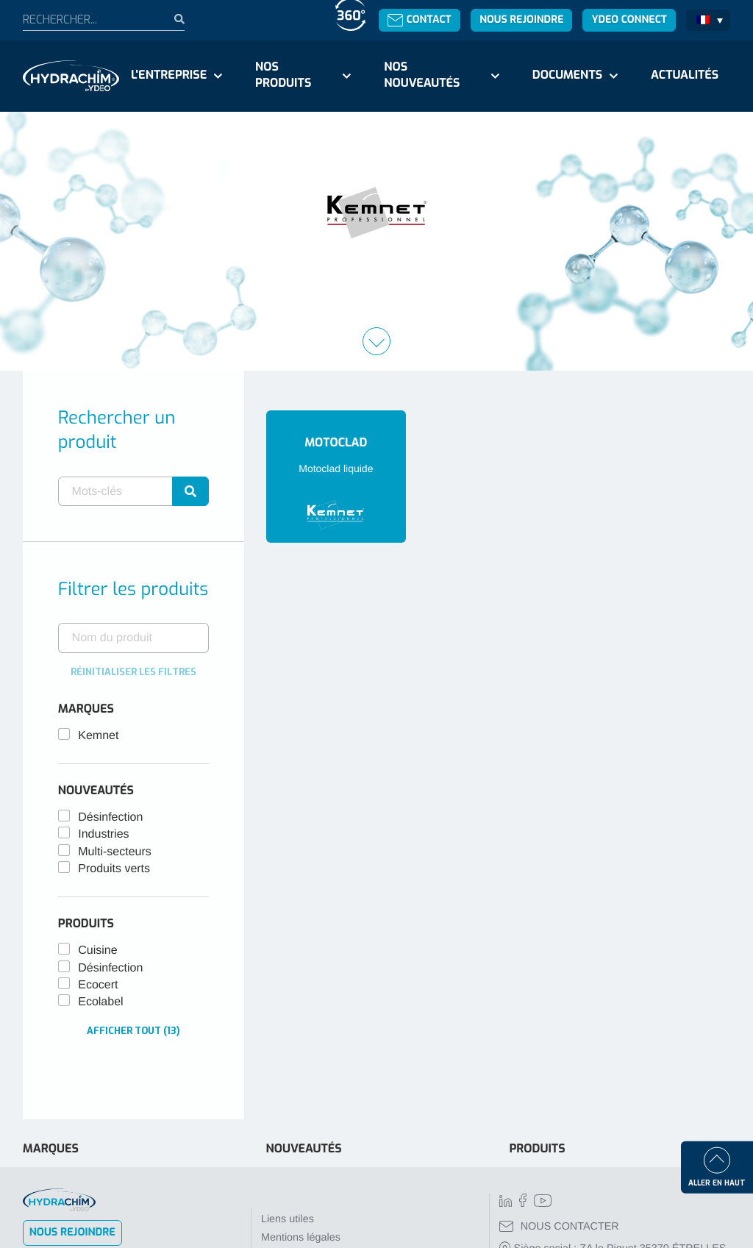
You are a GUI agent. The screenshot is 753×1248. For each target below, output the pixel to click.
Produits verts (114, 869)
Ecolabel (100, 1002)
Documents (567, 75)
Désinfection (110, 817)
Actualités (684, 75)
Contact (420, 19)
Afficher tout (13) (133, 1030)
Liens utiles (287, 1219)
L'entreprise (169, 75)
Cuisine (97, 950)
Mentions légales (300, 1238)
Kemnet (98, 736)
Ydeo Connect (629, 19)
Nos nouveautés (422, 75)
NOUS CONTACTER (559, 1227)
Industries (103, 834)
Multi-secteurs (114, 852)
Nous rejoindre (521, 19)
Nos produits (283, 75)
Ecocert (98, 985)
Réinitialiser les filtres (133, 672)
